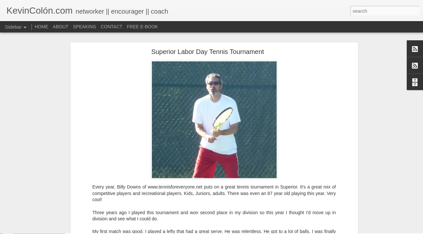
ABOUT (60, 26)
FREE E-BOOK (142, 26)
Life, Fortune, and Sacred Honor (43, 230)
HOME (41, 26)
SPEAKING (84, 26)
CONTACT (111, 26)
